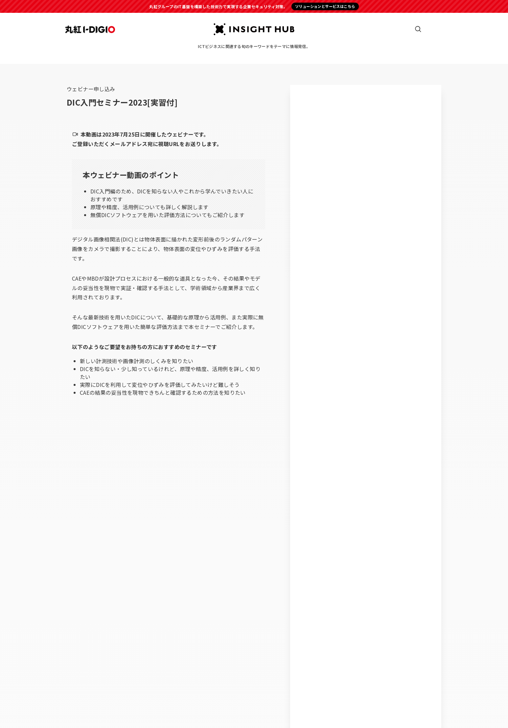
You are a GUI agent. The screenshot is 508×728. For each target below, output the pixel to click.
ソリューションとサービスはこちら (325, 6)
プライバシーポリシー (234, 707)
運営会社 (197, 707)
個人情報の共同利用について (291, 707)
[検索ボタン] (418, 29)
